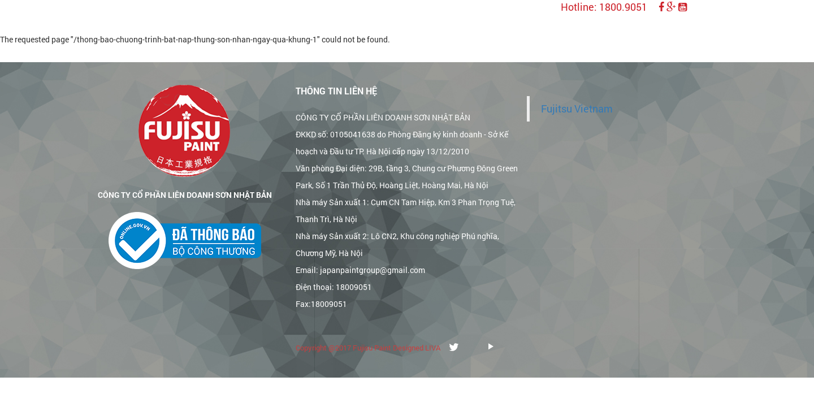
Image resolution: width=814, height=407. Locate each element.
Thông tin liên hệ (336, 91)
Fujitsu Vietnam (577, 108)
